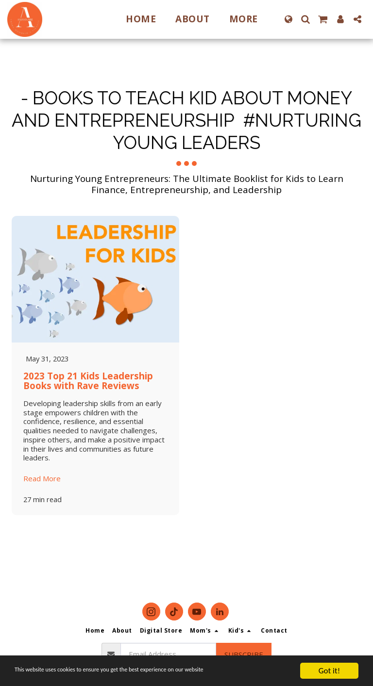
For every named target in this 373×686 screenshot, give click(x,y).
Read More (42, 479)
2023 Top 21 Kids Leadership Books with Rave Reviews (88, 381)
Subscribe (243, 654)
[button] (305, 19)
